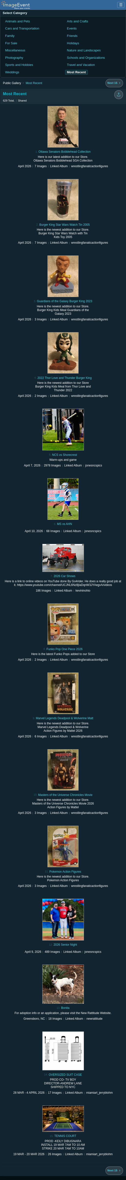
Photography (14, 58)
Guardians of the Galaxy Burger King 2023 (64, 301)
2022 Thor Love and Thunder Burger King (64, 378)
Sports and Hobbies (19, 65)
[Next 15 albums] (114, 83)
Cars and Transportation (22, 28)
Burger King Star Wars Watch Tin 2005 (64, 224)
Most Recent (34, 83)
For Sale (11, 43)
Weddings (12, 72)
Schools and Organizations (86, 58)
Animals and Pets (17, 21)
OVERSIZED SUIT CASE (65, 1074)
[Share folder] (118, 94)
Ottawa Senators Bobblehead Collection (64, 151)
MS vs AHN (64, 524)
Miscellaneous (15, 50)
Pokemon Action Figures (65, 871)
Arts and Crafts (77, 21)
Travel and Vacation (81, 65)
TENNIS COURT (65, 1136)
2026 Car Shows (64, 576)
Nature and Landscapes (84, 50)
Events (72, 28)
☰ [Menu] (121, 5)
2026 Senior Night (65, 944)
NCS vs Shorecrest (64, 455)
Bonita (65, 1008)
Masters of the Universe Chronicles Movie (65, 795)
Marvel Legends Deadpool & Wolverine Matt (64, 718)
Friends (72, 36)
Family (9, 36)
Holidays (73, 43)
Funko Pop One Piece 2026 (64, 649)
